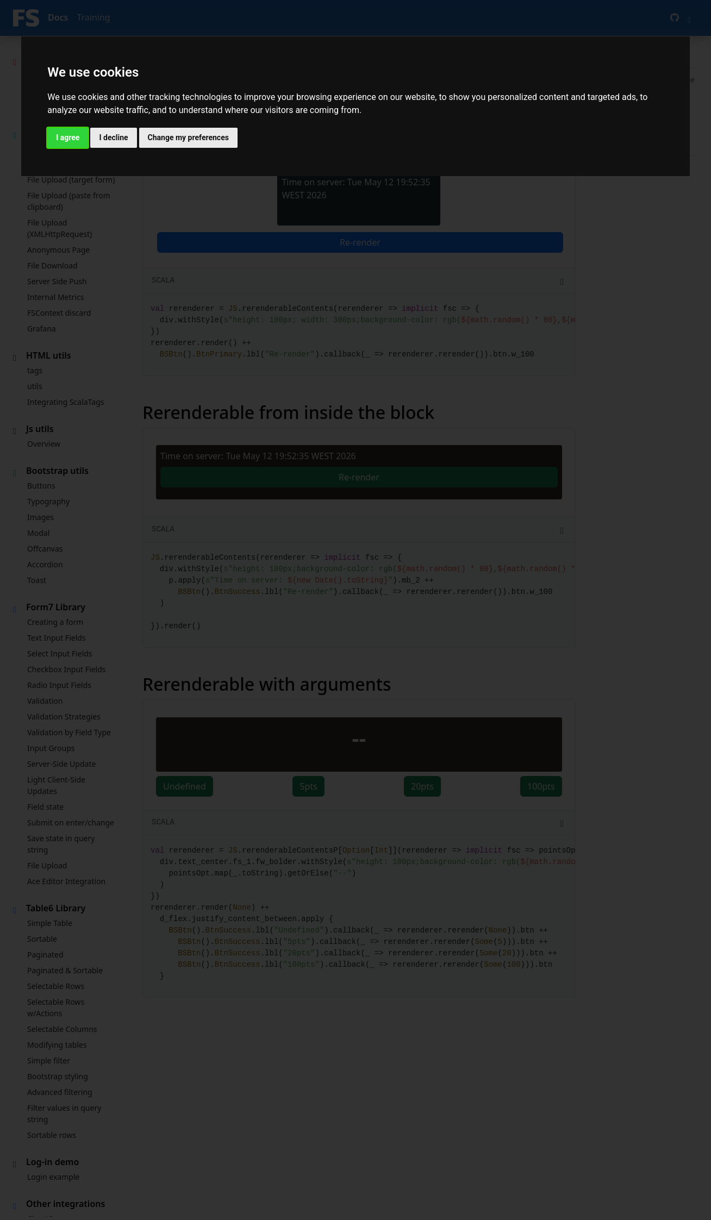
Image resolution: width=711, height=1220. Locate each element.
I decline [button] (113, 137)
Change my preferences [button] (188, 137)
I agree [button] (67, 137)
